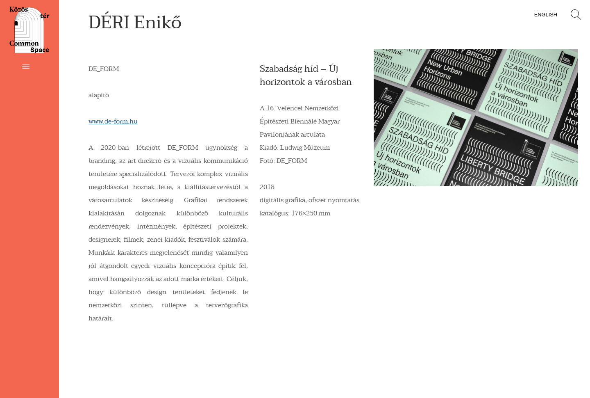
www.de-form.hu (113, 121)
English (545, 14)
